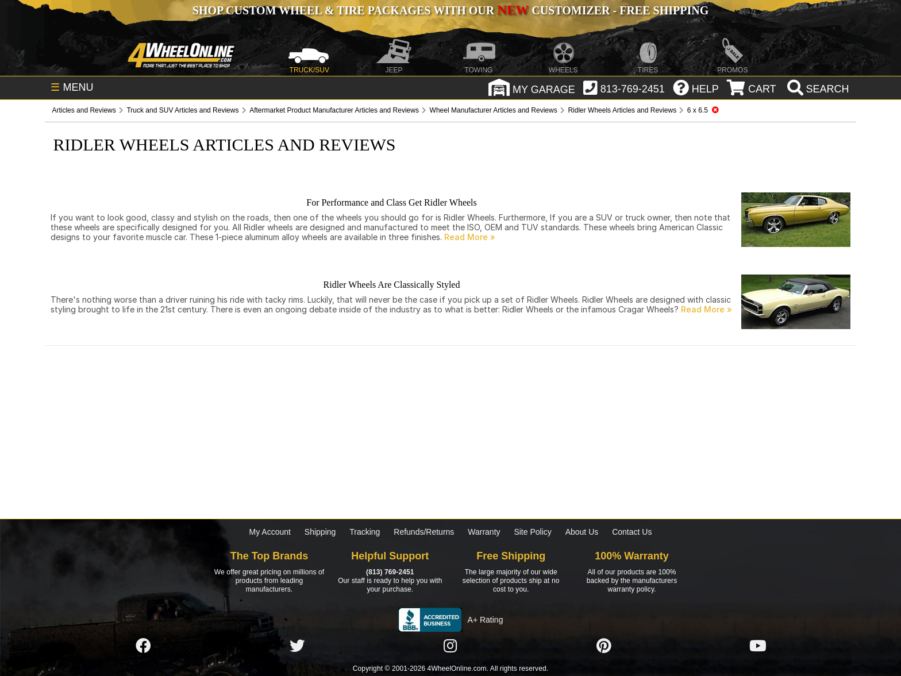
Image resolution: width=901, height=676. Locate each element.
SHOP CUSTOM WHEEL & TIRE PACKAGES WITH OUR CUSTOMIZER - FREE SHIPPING (450, 10)
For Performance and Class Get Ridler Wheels (391, 202)
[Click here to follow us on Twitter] (297, 646)
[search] (816, 89)
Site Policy (532, 531)
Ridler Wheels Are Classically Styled (392, 284)
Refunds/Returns (424, 531)
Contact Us (632, 531)
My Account (270, 531)
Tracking (364, 531)
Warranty (484, 531)
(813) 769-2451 (390, 572)
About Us (582, 531)
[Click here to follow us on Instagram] (450, 646)
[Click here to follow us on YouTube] (757, 646)
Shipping (320, 531)
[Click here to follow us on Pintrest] (603, 646)
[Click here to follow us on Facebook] (143, 646)
